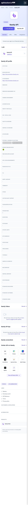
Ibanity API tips (5, 326)
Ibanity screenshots (7, 340)
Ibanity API (17, 7)
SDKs (15, 34)
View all (24, 47)
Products (4, 419)
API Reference (5, 396)
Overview (4, 34)
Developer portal (5, 393)
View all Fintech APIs (14, 375)
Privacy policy (5, 401)
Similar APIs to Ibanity (8, 345)
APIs (7, 7)
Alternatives (5, 412)
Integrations (22, 34)
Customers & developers (8, 405)
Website (4, 391)
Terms (3, 398)
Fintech (11, 7)
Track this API (20, 28)
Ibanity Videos (5, 306)
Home (2, 7)
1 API (2, 47)
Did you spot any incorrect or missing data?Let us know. (11, 430)
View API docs (8, 28)
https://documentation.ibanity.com (10, 74)
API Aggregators (13, 384)
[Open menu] (25, 2)
